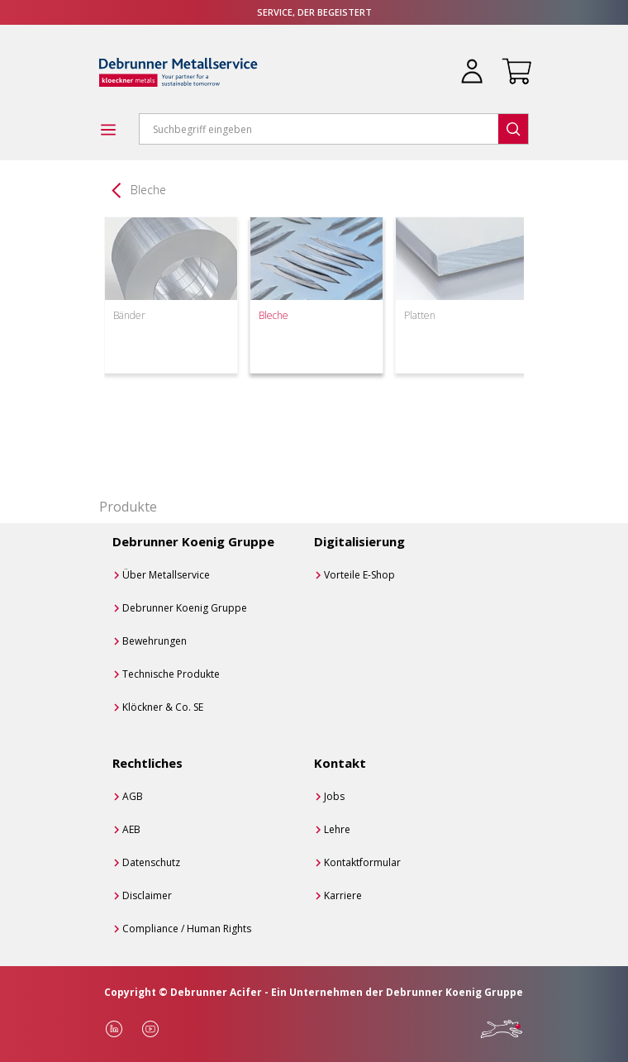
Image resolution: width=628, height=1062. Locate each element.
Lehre (337, 829)
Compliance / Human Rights (186, 929)
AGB (132, 796)
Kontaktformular (362, 862)
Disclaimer (147, 895)
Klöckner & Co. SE (162, 707)
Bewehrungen (154, 641)
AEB (131, 829)
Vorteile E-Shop (359, 575)
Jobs (334, 796)
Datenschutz (151, 862)
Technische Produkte (171, 674)
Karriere (343, 895)
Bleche (148, 190)
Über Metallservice (166, 575)
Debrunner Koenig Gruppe (184, 608)
